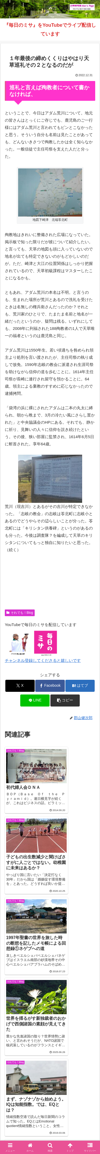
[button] (65, 700)
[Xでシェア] (20, 686)
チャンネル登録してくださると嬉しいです (43, 660)
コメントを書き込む (50, 1035)
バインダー (50, 1130)
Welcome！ (26, 1114)
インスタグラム (26, 1122)
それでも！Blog (19, 613)
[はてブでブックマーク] (80, 686)
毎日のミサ (74, 1122)
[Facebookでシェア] (50, 686)
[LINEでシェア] (35, 700)
